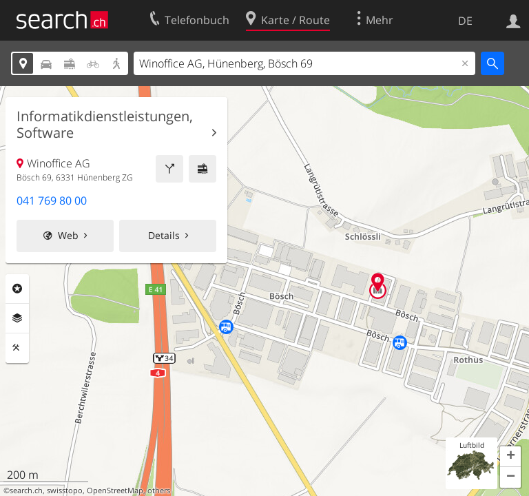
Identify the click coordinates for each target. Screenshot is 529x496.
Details (164, 235)
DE (465, 20)
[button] (510, 456)
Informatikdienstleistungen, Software (105, 124)
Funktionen (17, 347)
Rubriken (17, 288)
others (158, 490)
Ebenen (17, 318)
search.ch (26, 490)
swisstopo (65, 490)
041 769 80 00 (52, 200)
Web (68, 235)
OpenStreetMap (115, 490)
